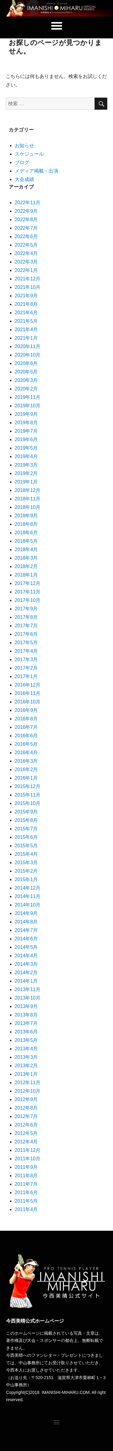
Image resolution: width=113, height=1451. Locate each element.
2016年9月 (26, 710)
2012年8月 (26, 1107)
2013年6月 (26, 1031)
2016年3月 (26, 761)
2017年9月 (26, 608)
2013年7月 (26, 1023)
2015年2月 (26, 871)
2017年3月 (26, 659)
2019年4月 (26, 456)
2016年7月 (26, 727)
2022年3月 (26, 261)
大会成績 (24, 179)
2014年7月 (26, 930)
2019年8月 (26, 422)
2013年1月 (26, 1074)
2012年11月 (27, 1082)
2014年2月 (26, 972)
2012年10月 (27, 1091)
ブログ (22, 162)
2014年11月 (27, 896)
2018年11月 (27, 498)
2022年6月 (26, 236)
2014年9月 (26, 913)
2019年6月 (26, 439)
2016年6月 (26, 735)
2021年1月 (26, 338)
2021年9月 (26, 295)
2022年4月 (26, 253)
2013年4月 (26, 1048)
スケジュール (29, 154)
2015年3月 (26, 862)
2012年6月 (26, 1124)
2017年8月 (26, 617)
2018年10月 (27, 507)
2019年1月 (26, 481)
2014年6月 (26, 938)
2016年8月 (26, 718)
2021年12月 (27, 278)
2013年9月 (26, 1006)
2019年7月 (26, 431)
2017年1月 (26, 676)
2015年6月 (26, 837)
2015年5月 (26, 845)
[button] (57, 26)
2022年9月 (26, 211)
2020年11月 (27, 346)
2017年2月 (26, 668)
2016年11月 (27, 693)
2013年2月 (26, 1065)
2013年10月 (27, 997)
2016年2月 (26, 769)
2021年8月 (26, 304)
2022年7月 (26, 228)
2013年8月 (26, 1014)
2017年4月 (26, 651)
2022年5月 (26, 244)
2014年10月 (27, 904)
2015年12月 (27, 786)
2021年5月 (26, 321)
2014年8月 (26, 921)
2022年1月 (26, 270)
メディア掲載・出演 (36, 170)
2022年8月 (26, 219)
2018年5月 (26, 541)
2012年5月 (26, 1133)
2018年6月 (26, 532)
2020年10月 (27, 354)
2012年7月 (26, 1116)
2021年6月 (26, 312)
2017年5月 (26, 642)
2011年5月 (26, 1201)
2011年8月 (26, 1175)
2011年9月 (26, 1167)
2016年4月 (26, 752)
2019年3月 (26, 464)
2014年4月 (26, 955)
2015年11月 (27, 794)
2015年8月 (26, 820)
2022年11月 (27, 202)
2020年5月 (26, 371)
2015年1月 (26, 879)
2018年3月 (26, 558)
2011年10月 (27, 1158)
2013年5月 (26, 1040)
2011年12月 (27, 1150)
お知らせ (24, 145)
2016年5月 (26, 744)
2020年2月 (26, 388)
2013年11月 (27, 989)
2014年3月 (26, 964)
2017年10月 (27, 600)
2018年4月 (26, 549)
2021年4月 (26, 329)
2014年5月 (26, 947)
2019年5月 (26, 448)
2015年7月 (26, 828)
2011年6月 (26, 1192)
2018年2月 (26, 566)
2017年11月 (27, 591)
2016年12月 (27, 684)
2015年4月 (26, 854)
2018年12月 (27, 490)
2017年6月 (26, 634)
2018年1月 (26, 574)
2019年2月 (26, 473)
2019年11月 (27, 397)
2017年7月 (26, 625)
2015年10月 (27, 803)
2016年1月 (26, 777)
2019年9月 (26, 414)
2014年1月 (26, 981)
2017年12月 (27, 583)
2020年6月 (26, 363)
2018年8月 (26, 524)
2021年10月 (27, 287)
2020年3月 (26, 380)
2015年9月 (26, 811)
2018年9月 (26, 515)
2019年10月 (27, 405)
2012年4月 (26, 1141)
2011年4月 (26, 1209)
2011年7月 (26, 1184)
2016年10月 (27, 701)
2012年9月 (26, 1099)
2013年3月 (26, 1057)
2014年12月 (27, 887)
